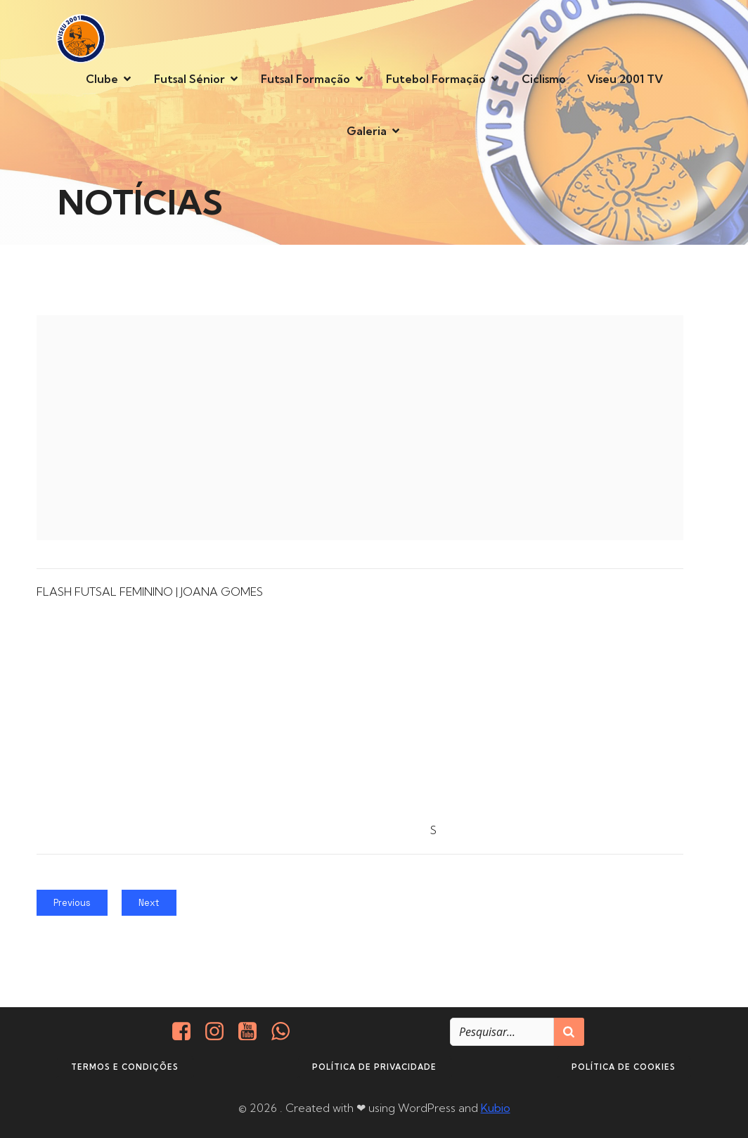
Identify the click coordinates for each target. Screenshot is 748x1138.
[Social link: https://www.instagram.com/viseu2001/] (219, 1032)
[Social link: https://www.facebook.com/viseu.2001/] (186, 1032)
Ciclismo (544, 79)
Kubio (495, 1108)
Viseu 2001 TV (625, 79)
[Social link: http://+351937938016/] (285, 1032)
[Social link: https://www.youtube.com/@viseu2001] (252, 1032)
